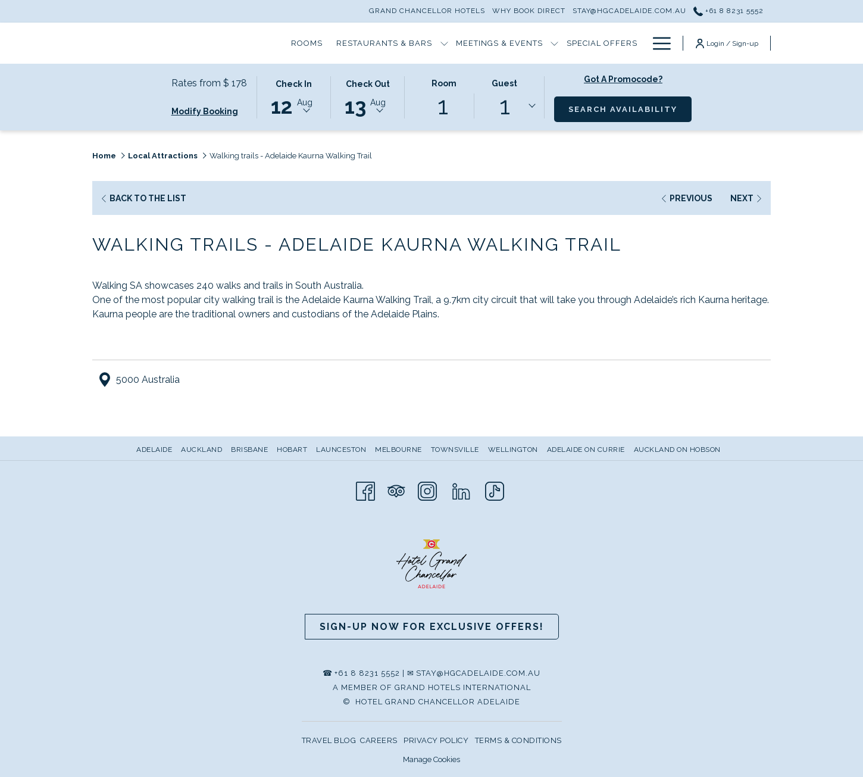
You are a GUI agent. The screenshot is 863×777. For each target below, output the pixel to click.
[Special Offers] (489, 43)
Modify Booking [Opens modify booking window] (204, 111)
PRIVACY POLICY (436, 740)
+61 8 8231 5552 (367, 673)
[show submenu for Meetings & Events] (442, 43)
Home (104, 155)
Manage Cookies (431, 759)
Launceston (341, 449)
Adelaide (154, 449)
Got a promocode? (623, 79)
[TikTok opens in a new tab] (494, 490)
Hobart (292, 449)
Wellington (513, 449)
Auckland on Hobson (677, 449)
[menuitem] (155, 449)
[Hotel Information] (582, 43)
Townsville (455, 449)
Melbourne (398, 449)
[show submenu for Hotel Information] (639, 43)
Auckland (201, 449)
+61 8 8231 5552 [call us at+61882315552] (728, 11)
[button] (294, 96)
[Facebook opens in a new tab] (365, 490)
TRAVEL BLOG (329, 740)
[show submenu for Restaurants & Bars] (331, 43)
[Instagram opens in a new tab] (427, 490)
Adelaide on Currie (586, 449)
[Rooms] (194, 43)
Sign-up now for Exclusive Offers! (432, 626)
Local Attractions (163, 155)
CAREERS (379, 740)
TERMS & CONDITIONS (518, 740)
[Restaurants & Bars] (271, 43)
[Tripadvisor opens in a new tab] (396, 490)
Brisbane (249, 449)
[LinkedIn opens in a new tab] (461, 490)
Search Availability (630, 109)
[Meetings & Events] (386, 43)
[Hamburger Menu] (657, 43)
